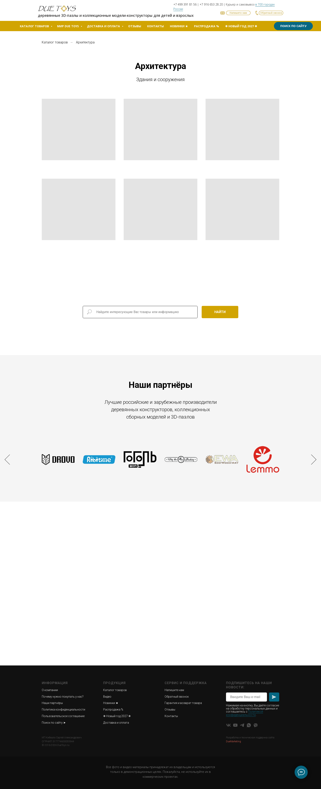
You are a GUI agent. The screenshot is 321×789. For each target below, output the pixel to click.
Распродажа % (206, 26)
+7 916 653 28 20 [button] (211, 4)
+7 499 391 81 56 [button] (185, 4)
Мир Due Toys (68, 26)
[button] (271, 13)
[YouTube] (235, 725)
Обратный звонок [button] (177, 696)
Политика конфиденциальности (63, 709)
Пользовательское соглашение (63, 716)
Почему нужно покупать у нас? (63, 696)
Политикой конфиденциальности (244, 713)
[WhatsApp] (248, 725)
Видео (107, 696)
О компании (50, 690)
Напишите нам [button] (174, 690)
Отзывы (134, 26)
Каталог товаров (35, 26)
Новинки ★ (179, 26)
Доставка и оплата (104, 26)
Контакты (155, 26)
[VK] (228, 725)
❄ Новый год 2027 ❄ (241, 26)
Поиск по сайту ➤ (54, 722)
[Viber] (255, 725)
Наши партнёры (52, 703)
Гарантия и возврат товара (183, 703)
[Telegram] (242, 725)
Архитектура (85, 42)
